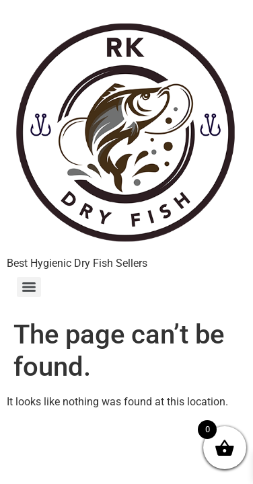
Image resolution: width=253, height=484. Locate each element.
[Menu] (29, 287)
